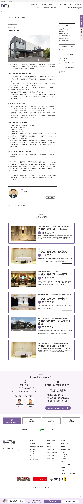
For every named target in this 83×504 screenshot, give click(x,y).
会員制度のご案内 (65, 457)
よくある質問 (67, 4)
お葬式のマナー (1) (64, 33)
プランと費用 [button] (42, 4)
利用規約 (63, 476)
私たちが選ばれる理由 (38, 7)
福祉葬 (32, 469)
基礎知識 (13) (63, 31)
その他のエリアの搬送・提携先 (69, 481)
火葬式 (32, 460)
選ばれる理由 (33, 452)
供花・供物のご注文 (52, 460)
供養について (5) (64, 29)
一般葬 (32, 465)
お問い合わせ (64, 470)
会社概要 (59, 7)
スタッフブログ (65, 465)
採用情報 (63, 466)
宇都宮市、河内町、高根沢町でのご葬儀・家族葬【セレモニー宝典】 (16, 11)
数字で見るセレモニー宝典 (50, 7)
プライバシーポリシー (66, 473)
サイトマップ (64, 479)
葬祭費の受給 (50, 463)
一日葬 (32, 462)
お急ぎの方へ (50, 454)
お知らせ (63, 449)
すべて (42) (62, 28)
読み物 (33, 11)
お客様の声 (60, 4)
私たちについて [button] (34, 4)
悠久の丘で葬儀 (34, 467)
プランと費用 (33, 457)
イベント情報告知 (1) (65, 35)
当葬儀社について (39, 11)
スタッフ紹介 (64, 463)
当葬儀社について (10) (65, 37)
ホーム (26, 4)
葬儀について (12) (64, 38)
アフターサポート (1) (65, 40)
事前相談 (77, 4)
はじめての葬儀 (51, 449)
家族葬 (32, 464)
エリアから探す (51, 4)
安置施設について (51, 457)
